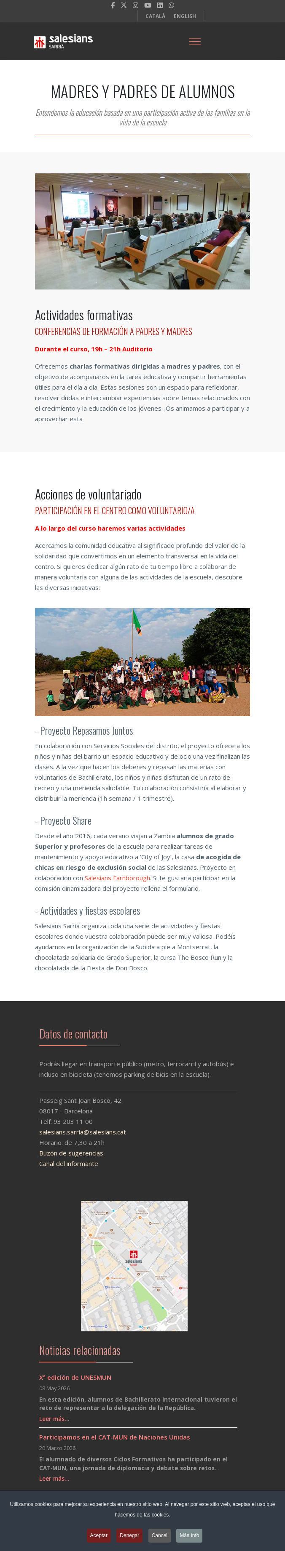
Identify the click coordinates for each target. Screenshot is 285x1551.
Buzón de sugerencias (65, 1153)
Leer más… (54, 1419)
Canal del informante (62, 1163)
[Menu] (195, 41)
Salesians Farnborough (117, 878)
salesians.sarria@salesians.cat (76, 1132)
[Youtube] (147, 5)
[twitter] (124, 5)
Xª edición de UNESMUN (75, 1377)
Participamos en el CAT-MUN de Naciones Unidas (114, 1437)
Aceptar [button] (99, 1537)
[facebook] (113, 5)
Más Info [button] (189, 1537)
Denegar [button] (129, 1537)
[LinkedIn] (160, 5)
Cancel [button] (159, 1537)
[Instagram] (135, 5)
